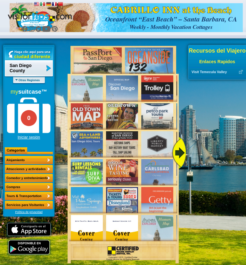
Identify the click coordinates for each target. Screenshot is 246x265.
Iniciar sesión (29, 137)
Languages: (24, 3)
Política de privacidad (29, 212)
